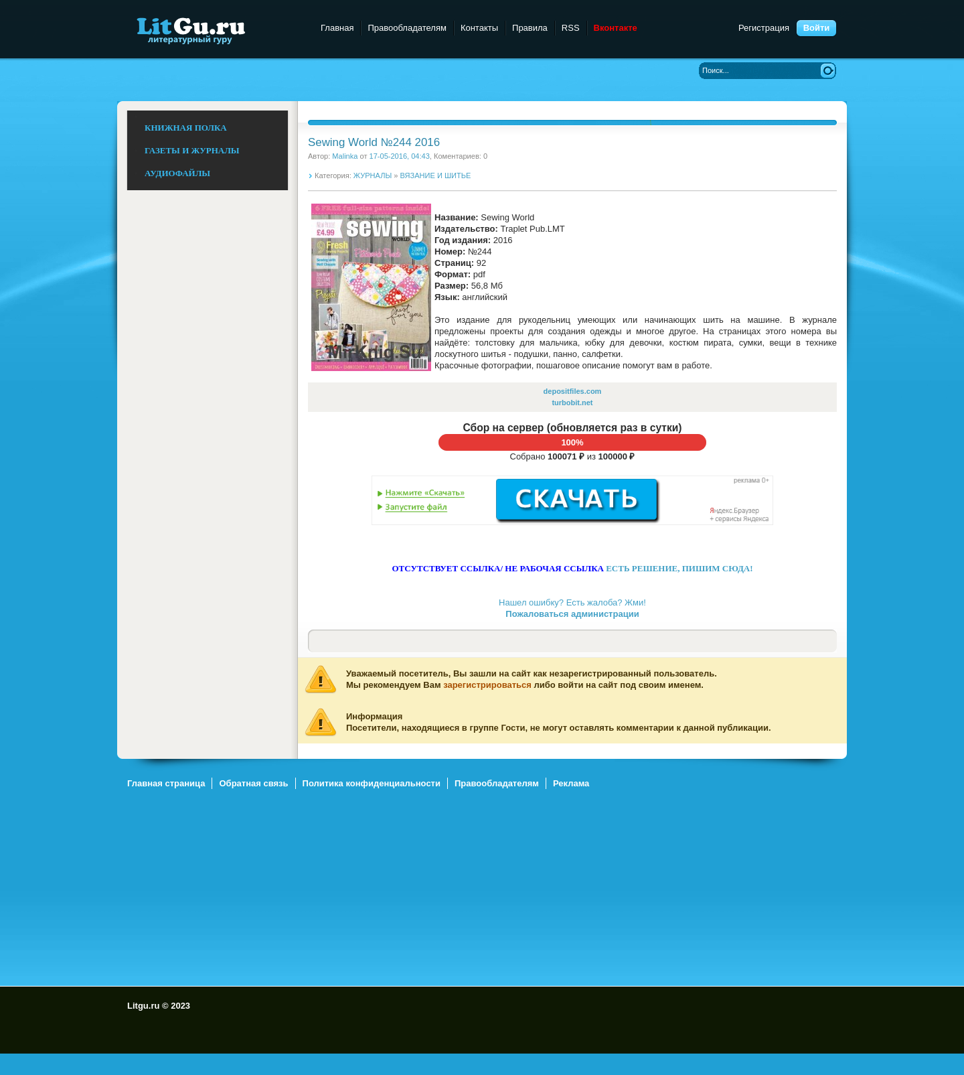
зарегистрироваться (487, 685)
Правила (530, 28)
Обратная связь (253, 783)
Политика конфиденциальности (371, 783)
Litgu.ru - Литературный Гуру (216, 29)
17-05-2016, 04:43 (400, 156)
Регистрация (763, 28)
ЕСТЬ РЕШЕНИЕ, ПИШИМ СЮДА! (679, 568)
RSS (571, 28)
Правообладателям (407, 28)
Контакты (479, 28)
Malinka (344, 156)
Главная (337, 28)
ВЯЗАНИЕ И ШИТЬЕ (435, 175)
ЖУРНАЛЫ (372, 175)
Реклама (571, 783)
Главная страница (166, 783)
